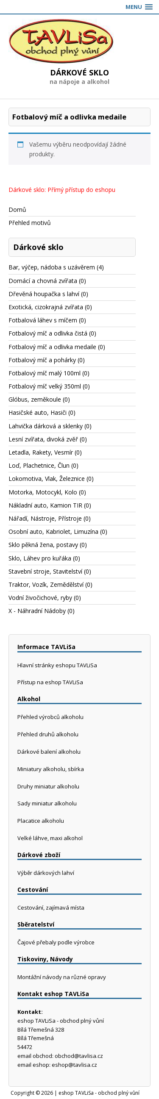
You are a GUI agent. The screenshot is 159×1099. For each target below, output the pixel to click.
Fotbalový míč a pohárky (42, 360)
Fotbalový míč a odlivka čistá (47, 333)
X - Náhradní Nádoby (37, 611)
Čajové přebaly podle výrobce (56, 942)
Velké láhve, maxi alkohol (50, 838)
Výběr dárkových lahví (45, 873)
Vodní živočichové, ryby (40, 598)
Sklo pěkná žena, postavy (43, 545)
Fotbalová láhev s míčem (42, 320)
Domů (17, 209)
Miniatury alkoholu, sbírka (50, 769)
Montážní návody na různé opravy (61, 977)
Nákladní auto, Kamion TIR (45, 505)
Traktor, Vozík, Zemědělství (46, 584)
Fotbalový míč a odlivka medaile (52, 347)
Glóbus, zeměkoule (34, 399)
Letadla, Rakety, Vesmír (40, 452)
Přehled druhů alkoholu (47, 734)
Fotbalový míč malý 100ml (44, 373)
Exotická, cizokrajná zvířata (45, 307)
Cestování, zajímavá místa (50, 907)
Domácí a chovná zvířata (42, 281)
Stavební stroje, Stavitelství (45, 571)
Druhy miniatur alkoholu (48, 786)
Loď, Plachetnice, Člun (39, 465)
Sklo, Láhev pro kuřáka (39, 558)
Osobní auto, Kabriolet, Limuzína (53, 531)
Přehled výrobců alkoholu (50, 717)
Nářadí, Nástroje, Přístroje (45, 518)
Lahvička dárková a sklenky (45, 426)
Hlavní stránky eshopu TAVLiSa (57, 665)
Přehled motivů (29, 223)
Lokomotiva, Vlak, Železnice (46, 479)
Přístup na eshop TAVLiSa (50, 682)
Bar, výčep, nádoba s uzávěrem (51, 267)
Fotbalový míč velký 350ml (44, 386)
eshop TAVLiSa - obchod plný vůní (99, 1092)
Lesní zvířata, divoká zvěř (43, 439)
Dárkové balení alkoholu (49, 751)
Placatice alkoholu (40, 820)
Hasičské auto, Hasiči (37, 412)
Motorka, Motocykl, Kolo (42, 492)
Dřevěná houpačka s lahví (43, 294)
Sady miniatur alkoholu (47, 803)
